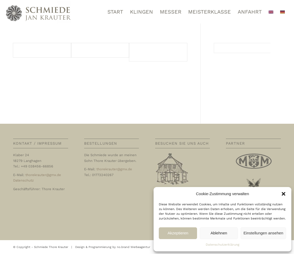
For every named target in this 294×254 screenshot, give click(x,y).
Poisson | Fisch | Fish (36, 50)
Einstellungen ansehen (263, 233)
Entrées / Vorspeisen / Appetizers (154, 52)
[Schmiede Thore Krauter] (38, 12)
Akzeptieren (177, 233)
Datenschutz (23, 180)
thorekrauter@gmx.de (43, 175)
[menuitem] (115, 12)
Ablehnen (218, 233)
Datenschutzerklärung (222, 244)
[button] (283, 193)
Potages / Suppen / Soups (99, 50)
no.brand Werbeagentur (133, 247)
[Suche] (247, 48)
